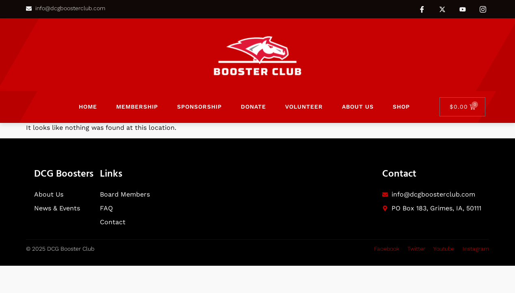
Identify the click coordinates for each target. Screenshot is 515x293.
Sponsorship (199, 106)
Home (88, 106)
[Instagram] (483, 9)
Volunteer (304, 106)
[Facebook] (422, 9)
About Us (358, 106)
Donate (253, 106)
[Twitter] (442, 9)
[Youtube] (463, 9)
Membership (137, 106)
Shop (401, 106)
